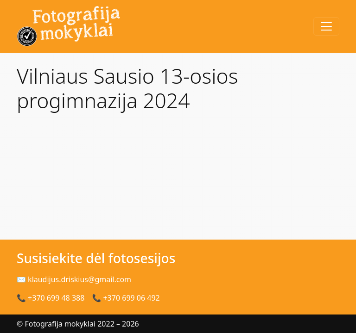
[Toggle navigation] (326, 26)
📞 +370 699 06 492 (125, 298)
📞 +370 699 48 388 (50, 298)
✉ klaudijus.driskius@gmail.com (74, 279)
